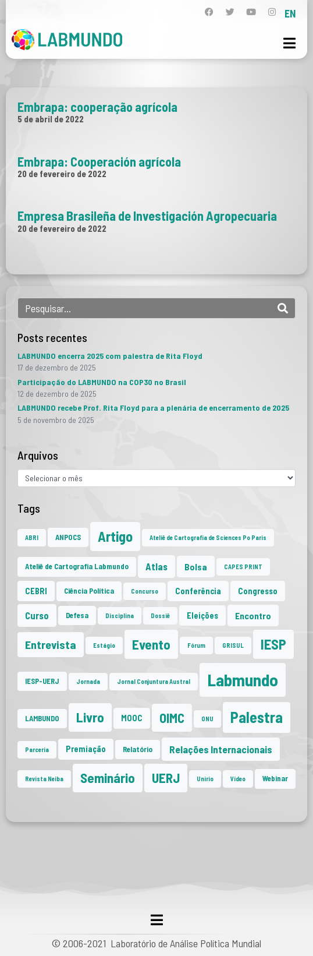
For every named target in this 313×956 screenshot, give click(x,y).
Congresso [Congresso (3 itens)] (258, 591)
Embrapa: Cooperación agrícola (99, 161)
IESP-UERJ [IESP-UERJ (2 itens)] (42, 681)
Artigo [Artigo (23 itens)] (115, 536)
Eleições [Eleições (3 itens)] (202, 615)
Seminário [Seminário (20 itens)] (107, 778)
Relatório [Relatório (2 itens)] (137, 749)
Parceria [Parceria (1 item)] (37, 749)
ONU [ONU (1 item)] (207, 718)
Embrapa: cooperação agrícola (97, 106)
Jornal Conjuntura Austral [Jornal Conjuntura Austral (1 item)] (153, 681)
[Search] (283, 308)
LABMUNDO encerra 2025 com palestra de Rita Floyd (109, 356)
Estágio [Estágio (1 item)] (104, 645)
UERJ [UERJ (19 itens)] (166, 778)
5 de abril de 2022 (50, 119)
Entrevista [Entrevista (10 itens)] (50, 644)
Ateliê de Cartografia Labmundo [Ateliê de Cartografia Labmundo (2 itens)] (77, 566)
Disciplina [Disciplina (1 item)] (119, 615)
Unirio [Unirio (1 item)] (205, 778)
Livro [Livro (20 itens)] (90, 717)
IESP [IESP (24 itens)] (273, 644)
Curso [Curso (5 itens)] (37, 615)
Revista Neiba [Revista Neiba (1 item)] (44, 778)
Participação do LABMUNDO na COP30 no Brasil (101, 382)
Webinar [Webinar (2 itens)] (275, 778)
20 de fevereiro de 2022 (61, 173)
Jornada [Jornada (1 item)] (88, 681)
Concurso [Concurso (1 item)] (144, 591)
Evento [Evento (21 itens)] (151, 644)
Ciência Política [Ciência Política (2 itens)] (89, 590)
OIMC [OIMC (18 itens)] (171, 718)
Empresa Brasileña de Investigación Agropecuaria (147, 215)
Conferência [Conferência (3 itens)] (198, 591)
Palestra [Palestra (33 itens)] (256, 717)
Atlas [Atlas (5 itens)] (156, 566)
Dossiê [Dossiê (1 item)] (160, 615)
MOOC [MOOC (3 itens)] (132, 718)
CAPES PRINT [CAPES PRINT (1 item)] (243, 566)
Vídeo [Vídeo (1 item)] (238, 778)
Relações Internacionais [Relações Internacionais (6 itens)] (220, 749)
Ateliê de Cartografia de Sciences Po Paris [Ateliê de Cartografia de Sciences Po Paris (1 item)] (208, 537)
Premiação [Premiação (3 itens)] (86, 749)
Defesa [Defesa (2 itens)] (77, 615)
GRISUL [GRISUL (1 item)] (233, 645)
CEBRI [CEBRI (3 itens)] (36, 591)
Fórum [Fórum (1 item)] (196, 645)
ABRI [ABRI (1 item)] (31, 537)
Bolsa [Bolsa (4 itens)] (195, 566)
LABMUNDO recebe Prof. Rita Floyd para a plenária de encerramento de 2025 (153, 407)
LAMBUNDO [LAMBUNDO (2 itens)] (42, 718)
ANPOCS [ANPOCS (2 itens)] (68, 537)
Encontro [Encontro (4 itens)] (253, 615)
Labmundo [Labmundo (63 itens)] (242, 679)
